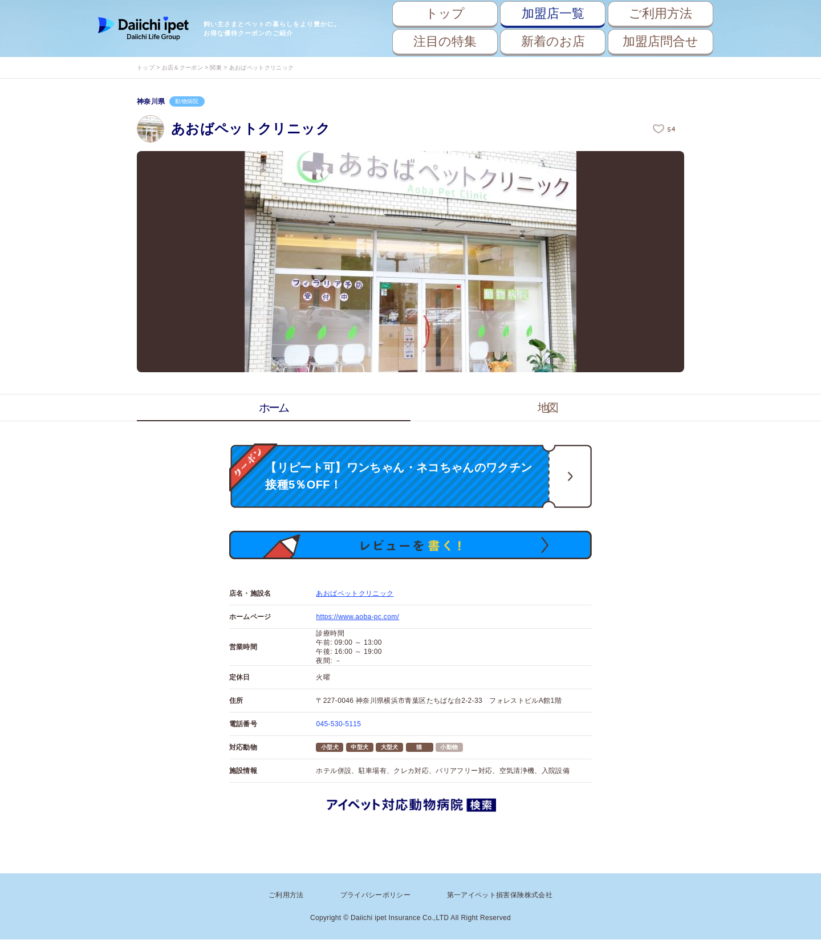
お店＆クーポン (182, 67)
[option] (410, 261)
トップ (445, 13)
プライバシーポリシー (375, 896)
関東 (216, 67)
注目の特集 (445, 41)
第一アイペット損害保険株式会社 (499, 896)
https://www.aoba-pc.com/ (357, 618)
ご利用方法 (660, 13)
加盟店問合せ (660, 41)
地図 (547, 407)
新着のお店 (553, 41)
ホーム (273, 407)
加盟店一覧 (553, 13)
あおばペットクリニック (354, 595)
